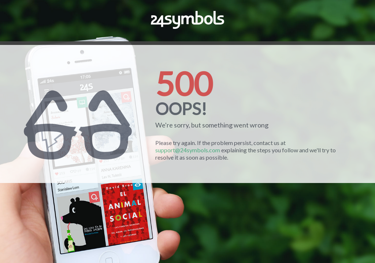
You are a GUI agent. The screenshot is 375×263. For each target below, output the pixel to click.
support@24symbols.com (187, 149)
